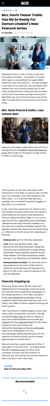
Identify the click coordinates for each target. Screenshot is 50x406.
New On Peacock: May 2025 (17, 369)
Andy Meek (8, 33)
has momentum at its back (21, 297)
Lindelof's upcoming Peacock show (24, 152)
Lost (33, 80)
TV (16, 10)
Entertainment (7, 10)
